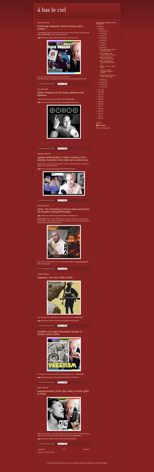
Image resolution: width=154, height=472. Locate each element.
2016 (99, 108)
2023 (99, 92)
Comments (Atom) (50, 452)
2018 (99, 104)
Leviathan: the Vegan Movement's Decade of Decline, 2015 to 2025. (59, 332)
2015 (99, 111)
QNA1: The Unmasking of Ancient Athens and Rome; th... (107, 62)
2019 (99, 101)
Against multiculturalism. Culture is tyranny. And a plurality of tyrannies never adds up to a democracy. (62, 158)
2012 (99, 118)
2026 (99, 26)
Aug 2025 (102, 40)
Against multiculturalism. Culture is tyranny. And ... (106, 57)
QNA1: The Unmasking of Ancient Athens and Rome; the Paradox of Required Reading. (63, 210)
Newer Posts (41, 449)
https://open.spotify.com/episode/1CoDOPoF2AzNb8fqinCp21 (59, 215)
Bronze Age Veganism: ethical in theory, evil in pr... (107, 50)
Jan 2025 (102, 87)
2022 (99, 94)
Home (64, 449)
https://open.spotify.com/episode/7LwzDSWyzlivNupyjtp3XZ (59, 438)
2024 (99, 90)
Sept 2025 (102, 38)
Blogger (105, 463)
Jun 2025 (102, 45)
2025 (99, 29)
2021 (99, 97)
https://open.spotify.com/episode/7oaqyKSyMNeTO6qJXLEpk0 (59, 102)
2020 (99, 99)
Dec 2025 (102, 31)
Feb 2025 (102, 84)
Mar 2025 (102, 82)
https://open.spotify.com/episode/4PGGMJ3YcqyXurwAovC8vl (59, 37)
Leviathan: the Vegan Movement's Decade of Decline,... (106, 71)
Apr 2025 (102, 79)
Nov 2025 (102, 33)
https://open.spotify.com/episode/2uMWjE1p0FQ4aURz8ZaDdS (60, 320)
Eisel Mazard (102, 125)
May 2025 (102, 47)
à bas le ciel (51, 9)
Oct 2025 (102, 35)
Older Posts (86, 449)
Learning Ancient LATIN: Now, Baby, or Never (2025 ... (107, 76)
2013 (99, 116)
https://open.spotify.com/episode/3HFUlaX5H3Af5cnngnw (58, 169)
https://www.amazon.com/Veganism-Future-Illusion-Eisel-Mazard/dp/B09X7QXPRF (62, 79)
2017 (99, 106)
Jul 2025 (102, 43)
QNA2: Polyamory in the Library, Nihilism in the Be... (107, 54)
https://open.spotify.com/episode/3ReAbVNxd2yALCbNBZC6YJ (60, 377)
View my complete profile (103, 128)
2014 (99, 113)
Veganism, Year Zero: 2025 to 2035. (55, 277)
